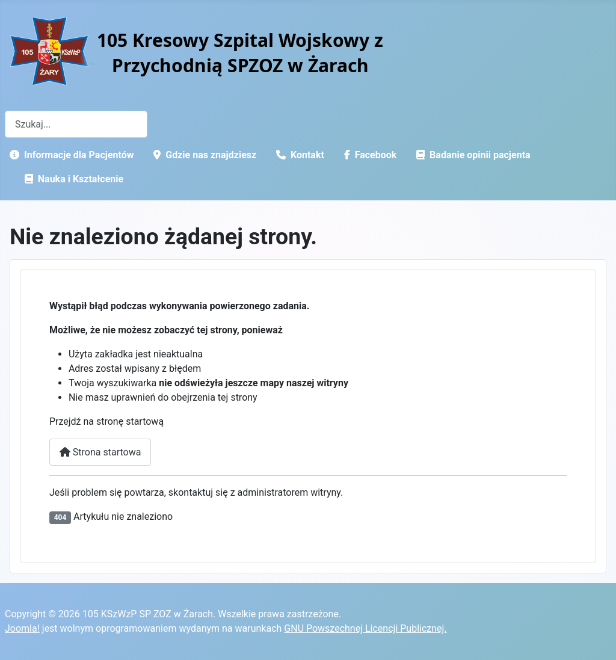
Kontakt (297, 155)
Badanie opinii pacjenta (471, 155)
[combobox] (76, 124)
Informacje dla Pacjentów (69, 155)
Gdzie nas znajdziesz (202, 155)
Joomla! (22, 628)
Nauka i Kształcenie (71, 179)
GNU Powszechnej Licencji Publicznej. (365, 628)
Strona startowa (100, 452)
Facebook (368, 155)
